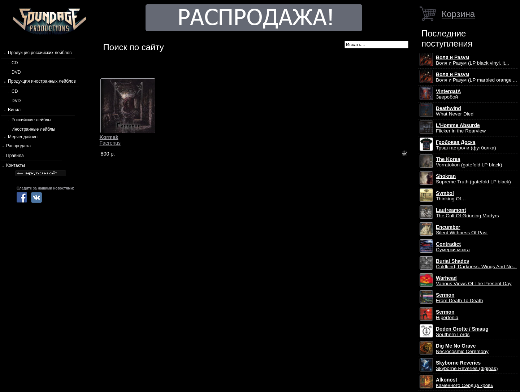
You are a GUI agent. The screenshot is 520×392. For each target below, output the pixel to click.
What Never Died (454, 111)
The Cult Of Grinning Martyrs (467, 213)
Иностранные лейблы (33, 129)
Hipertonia (447, 314)
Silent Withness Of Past (462, 230)
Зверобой (448, 94)
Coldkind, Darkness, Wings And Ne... (476, 263)
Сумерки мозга (453, 246)
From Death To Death (459, 297)
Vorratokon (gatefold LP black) (469, 162)
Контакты (15, 165)
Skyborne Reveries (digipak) (467, 365)
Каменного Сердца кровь (464, 382)
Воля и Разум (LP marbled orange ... (476, 77)
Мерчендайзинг (23, 136)
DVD (16, 72)
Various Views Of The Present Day (474, 280)
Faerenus (110, 140)
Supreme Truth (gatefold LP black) (473, 179)
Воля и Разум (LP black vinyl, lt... (472, 60)
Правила (15, 155)
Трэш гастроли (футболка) (466, 145)
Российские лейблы (31, 119)
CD (15, 62)
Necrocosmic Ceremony (462, 348)
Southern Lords (462, 331)
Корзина (458, 14)
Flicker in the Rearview (461, 128)
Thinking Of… (451, 196)
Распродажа (18, 145)
